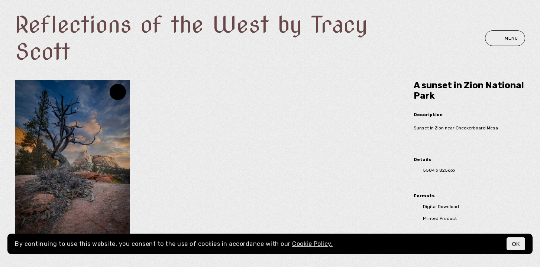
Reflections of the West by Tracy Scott (191, 38)
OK (516, 244)
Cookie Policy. (312, 243)
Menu (505, 38)
